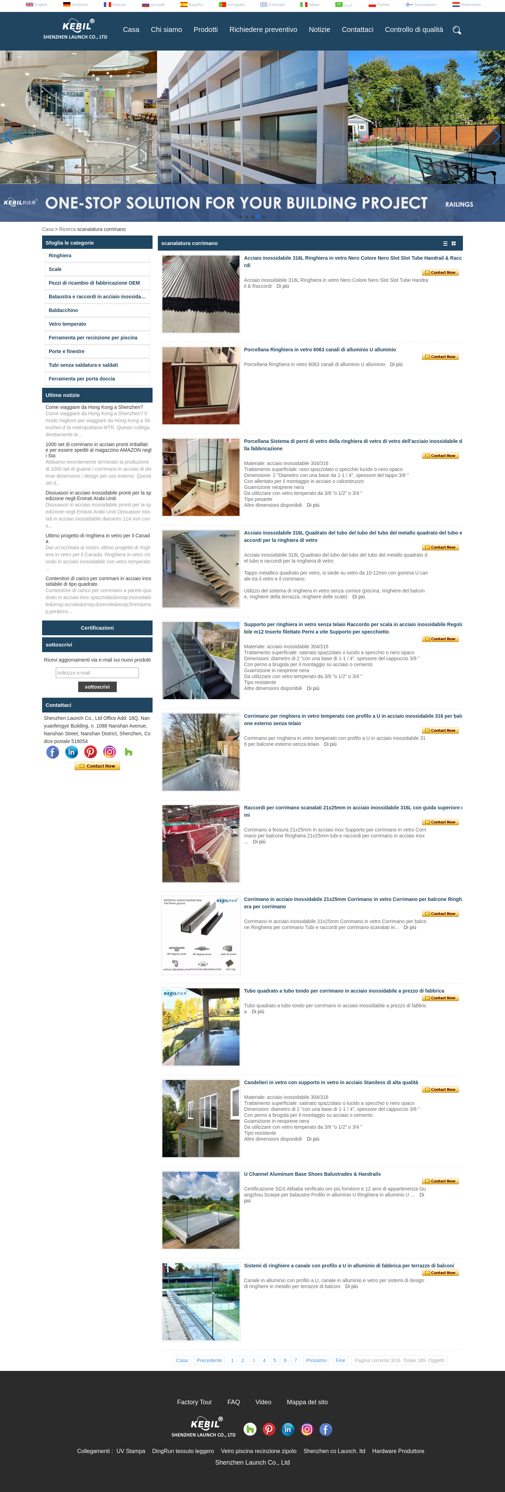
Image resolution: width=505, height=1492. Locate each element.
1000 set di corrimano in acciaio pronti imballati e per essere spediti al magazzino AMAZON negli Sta (99, 450)
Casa (131, 29)
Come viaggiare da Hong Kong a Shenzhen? (94, 407)
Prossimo (316, 1360)
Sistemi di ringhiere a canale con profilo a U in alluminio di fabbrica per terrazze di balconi (349, 1265)
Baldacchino (63, 310)
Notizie (319, 29)
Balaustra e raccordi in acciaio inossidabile (99, 296)
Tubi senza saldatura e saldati (83, 365)
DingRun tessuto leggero (183, 1451)
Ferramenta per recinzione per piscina (93, 337)
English (41, 4)
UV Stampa (130, 1451)
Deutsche (80, 4)
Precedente (209, 1360)
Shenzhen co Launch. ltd (334, 1451)
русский (157, 4)
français (119, 4)
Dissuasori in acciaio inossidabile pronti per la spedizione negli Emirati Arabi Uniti (98, 495)
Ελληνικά (276, 4)
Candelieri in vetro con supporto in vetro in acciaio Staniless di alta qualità (331, 1082)
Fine (340, 1360)
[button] (241, 216)
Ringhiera (60, 255)
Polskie (383, 4)
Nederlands (471, 4)
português (236, 4)
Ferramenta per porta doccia (82, 379)
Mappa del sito (307, 1402)
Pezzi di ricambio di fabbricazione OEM (94, 283)
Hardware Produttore (398, 1451)
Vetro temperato (67, 324)
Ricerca (67, 229)
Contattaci (357, 29)
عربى (348, 4)
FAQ (234, 1402)
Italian (314, 4)
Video (263, 1402)
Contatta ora (97, 766)
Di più (282, 286)
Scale (55, 269)
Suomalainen (425, 4)
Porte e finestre (67, 351)
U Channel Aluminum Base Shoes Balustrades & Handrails (312, 1174)
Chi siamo (166, 29)
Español (196, 4)
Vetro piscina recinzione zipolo (258, 1451)
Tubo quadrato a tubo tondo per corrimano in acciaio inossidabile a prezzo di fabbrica (344, 991)
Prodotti (206, 29)
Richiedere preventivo (263, 29)
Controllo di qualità (414, 29)
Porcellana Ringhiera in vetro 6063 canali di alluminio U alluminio (320, 349)
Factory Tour (194, 1402)
